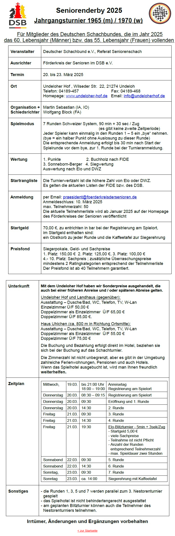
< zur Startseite (87, 530)
